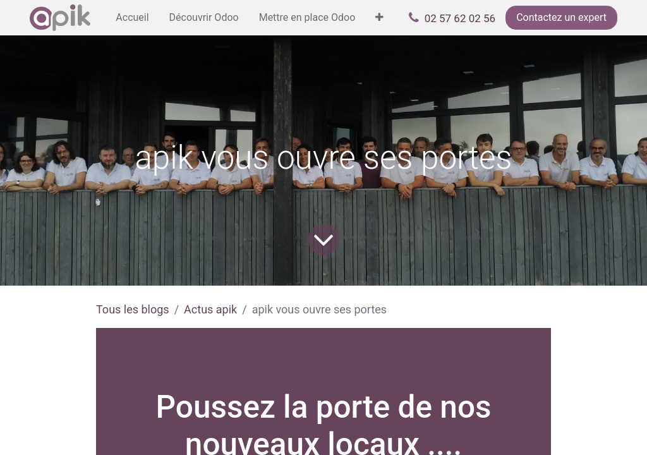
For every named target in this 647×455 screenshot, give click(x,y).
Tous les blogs (132, 309)
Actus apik (210, 309)
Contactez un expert (561, 17)
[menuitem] (132, 17)
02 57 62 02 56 (460, 18)
